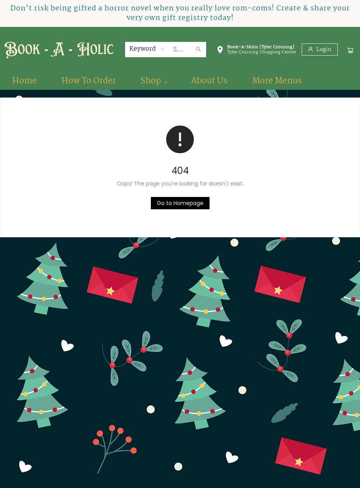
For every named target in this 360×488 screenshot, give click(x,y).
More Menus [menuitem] (277, 81)
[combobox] (147, 49)
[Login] (320, 49)
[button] (256, 51)
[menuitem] (24, 81)
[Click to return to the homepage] (180, 203)
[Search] (198, 49)
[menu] (180, 81)
